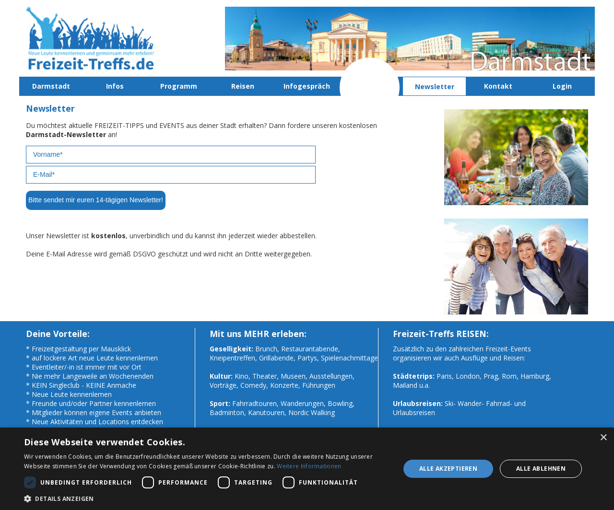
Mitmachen (370, 86)
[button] (206, 498)
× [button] (603, 437)
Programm (178, 86)
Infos (115, 86)
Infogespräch (306, 86)
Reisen (242, 86)
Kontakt (498, 86)
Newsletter (434, 86)
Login (562, 86)
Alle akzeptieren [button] (448, 468)
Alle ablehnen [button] (541, 468)
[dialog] (307, 469)
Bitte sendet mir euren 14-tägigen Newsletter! (95, 200)
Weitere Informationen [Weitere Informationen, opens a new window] (309, 466)
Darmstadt (51, 86)
